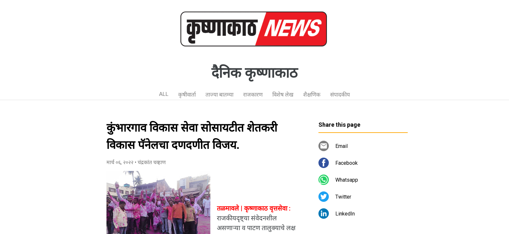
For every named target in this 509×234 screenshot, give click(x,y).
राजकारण (253, 94)
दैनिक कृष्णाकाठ (254, 72)
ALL (163, 94)
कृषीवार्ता (187, 94)
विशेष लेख (282, 94)
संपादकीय (340, 94)
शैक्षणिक (311, 94)
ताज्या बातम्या (219, 94)
